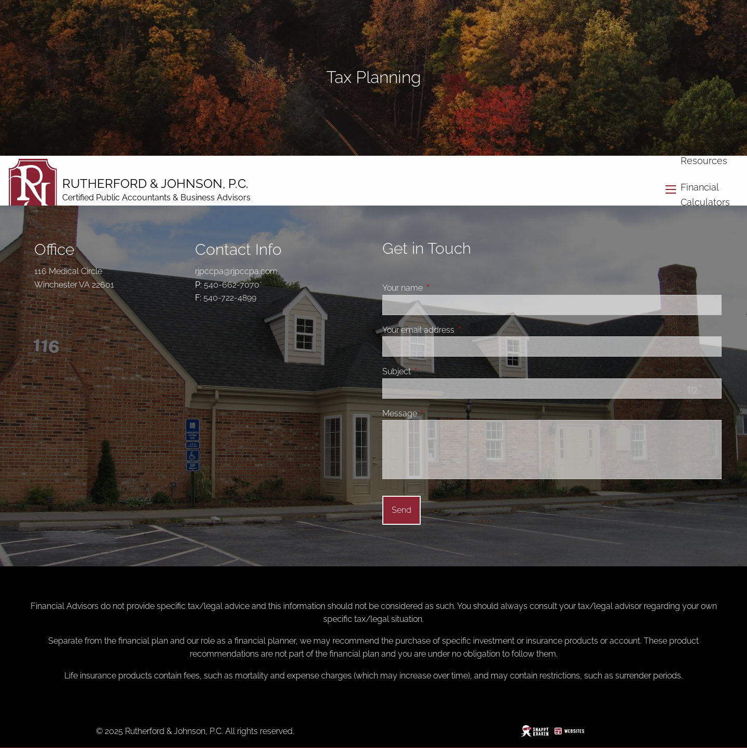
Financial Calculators (705, 195)
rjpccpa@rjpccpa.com (236, 271)
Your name (441, 288)
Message (438, 413)
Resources (704, 160)
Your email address (457, 330)
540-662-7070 (231, 285)
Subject (435, 371)
